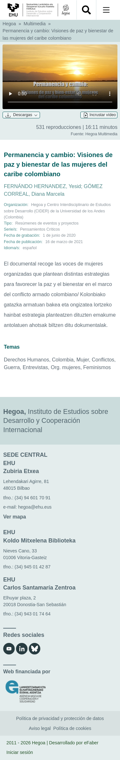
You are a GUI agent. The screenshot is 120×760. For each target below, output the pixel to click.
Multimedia (35, 23)
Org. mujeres (65, 367)
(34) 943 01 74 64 (33, 613)
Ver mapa (14, 516)
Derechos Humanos (26, 359)
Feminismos (97, 367)
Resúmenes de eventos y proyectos (47, 223)
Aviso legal (40, 728)
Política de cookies (72, 728)
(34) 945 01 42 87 (33, 566)
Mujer (82, 359)
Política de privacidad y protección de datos (60, 718)
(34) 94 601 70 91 (33, 497)
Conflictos (103, 359)
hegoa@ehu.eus (35, 507)
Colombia (63, 359)
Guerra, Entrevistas (26, 367)
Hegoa (9, 23)
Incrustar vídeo (99, 115)
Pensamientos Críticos (40, 229)
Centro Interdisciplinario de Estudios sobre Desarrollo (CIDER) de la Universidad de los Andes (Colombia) (57, 210)
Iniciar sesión (19, 752)
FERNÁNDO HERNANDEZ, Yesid (42, 186)
